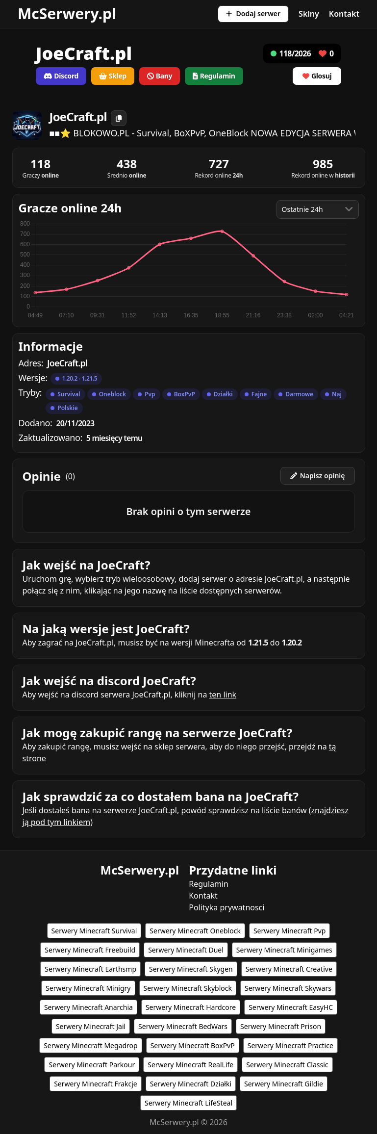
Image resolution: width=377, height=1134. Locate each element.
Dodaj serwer (253, 13)
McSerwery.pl (67, 13)
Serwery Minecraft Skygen (191, 969)
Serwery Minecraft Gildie (283, 1083)
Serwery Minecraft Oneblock (195, 930)
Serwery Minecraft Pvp (289, 930)
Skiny (309, 13)
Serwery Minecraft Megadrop (91, 1045)
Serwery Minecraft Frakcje (95, 1083)
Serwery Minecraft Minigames (284, 949)
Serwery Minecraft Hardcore (191, 1007)
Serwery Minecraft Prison (280, 1026)
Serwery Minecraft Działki (190, 1083)
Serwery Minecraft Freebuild (90, 949)
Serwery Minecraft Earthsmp (90, 969)
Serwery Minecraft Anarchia (88, 1007)
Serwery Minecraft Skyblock (188, 988)
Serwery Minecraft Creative (289, 969)
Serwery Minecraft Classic (287, 1064)
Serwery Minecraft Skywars (288, 988)
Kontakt (344, 13)
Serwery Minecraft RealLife (190, 1064)
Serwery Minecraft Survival (94, 930)
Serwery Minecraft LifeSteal (188, 1103)
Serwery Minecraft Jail (91, 1026)
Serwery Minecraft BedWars (182, 1026)
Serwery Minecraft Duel (186, 949)
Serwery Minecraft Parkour (92, 1064)
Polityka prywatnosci (226, 907)
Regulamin (208, 883)
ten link (223, 694)
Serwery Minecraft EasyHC (291, 1007)
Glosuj (316, 75)
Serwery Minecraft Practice (290, 1045)
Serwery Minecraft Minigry (88, 988)
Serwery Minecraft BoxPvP (193, 1045)
